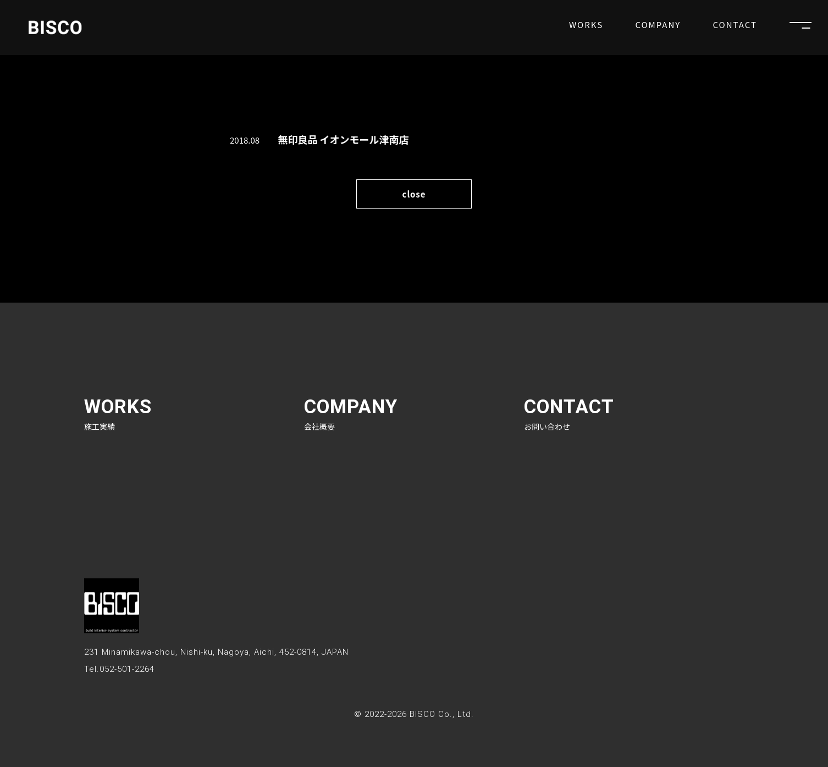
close (414, 194)
